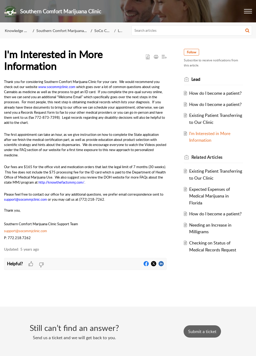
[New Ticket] (202, 331)
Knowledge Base (18, 30)
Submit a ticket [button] (202, 331)
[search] (191, 30)
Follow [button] (191, 52)
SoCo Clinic (103, 30)
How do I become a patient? (215, 93)
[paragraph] (85, 160)
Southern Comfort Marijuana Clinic (65, 30)
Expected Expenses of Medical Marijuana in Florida (209, 196)
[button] (248, 11)
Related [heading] (207, 157)
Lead (121, 30)
